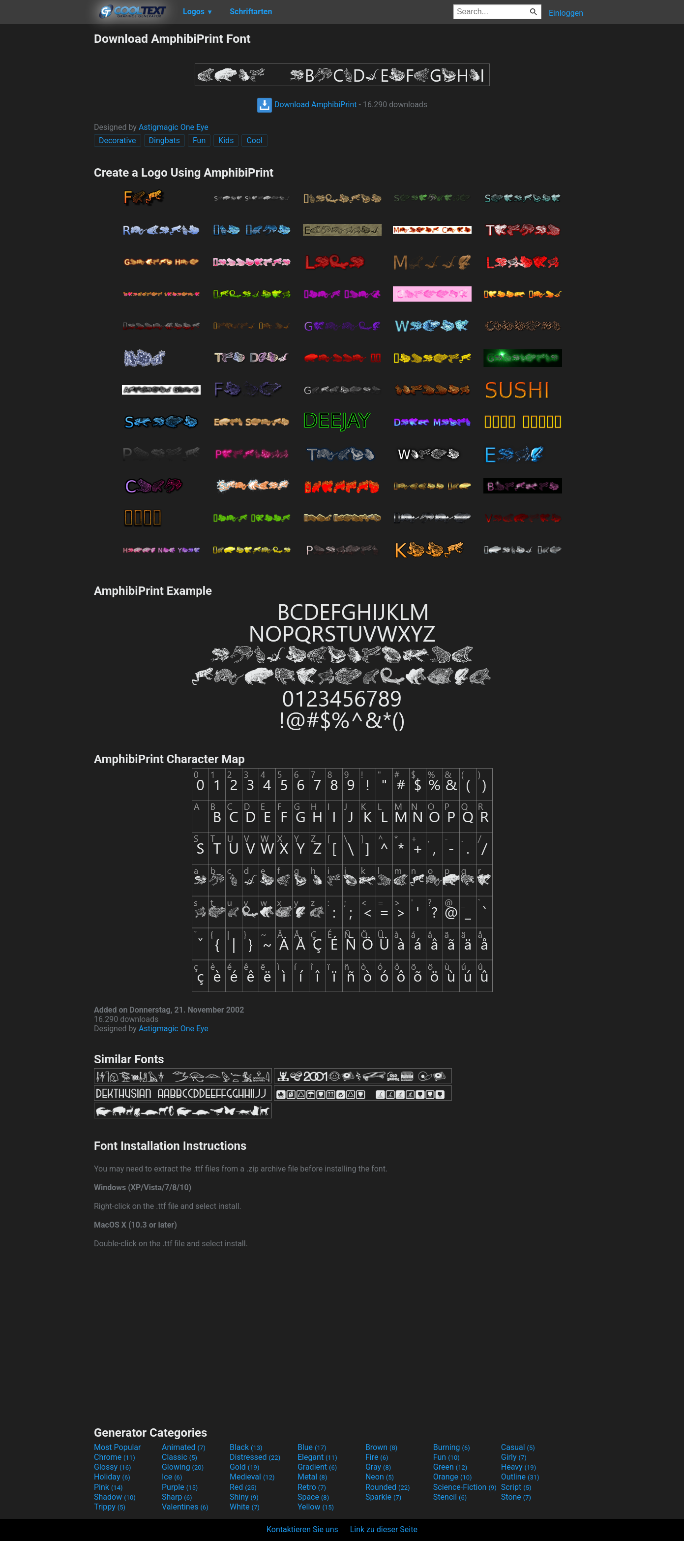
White (245, 1506)
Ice (172, 1476)
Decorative (117, 140)
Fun (199, 140)
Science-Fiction (465, 1487)
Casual (518, 1447)
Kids (226, 140)
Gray (378, 1467)
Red (243, 1487)
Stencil (450, 1497)
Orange (452, 1476)
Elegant (317, 1457)
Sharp (177, 1497)
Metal (312, 1476)
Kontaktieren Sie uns (302, 1529)
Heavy (518, 1467)
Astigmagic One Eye (173, 127)
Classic (179, 1457)
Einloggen (566, 13)
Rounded (387, 1487)
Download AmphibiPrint (307, 104)
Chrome (114, 1457)
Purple (180, 1487)
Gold (245, 1467)
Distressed (255, 1457)
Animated (184, 1447)
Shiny (244, 1497)
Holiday (112, 1476)
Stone (516, 1497)
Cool (254, 140)
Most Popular (117, 1447)
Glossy (112, 1467)
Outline (520, 1476)
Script (516, 1487)
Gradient (317, 1467)
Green (450, 1467)
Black (246, 1447)
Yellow (315, 1506)
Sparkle (383, 1497)
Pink (108, 1487)
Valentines (185, 1506)
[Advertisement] (46, 179)
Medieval (252, 1476)
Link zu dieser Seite (383, 1529)
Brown (381, 1447)
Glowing (183, 1467)
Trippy (109, 1506)
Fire (376, 1457)
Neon (379, 1476)
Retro (311, 1487)
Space (313, 1497)
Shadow (115, 1497)
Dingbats (164, 140)
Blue (312, 1447)
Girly (514, 1457)
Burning (451, 1447)
